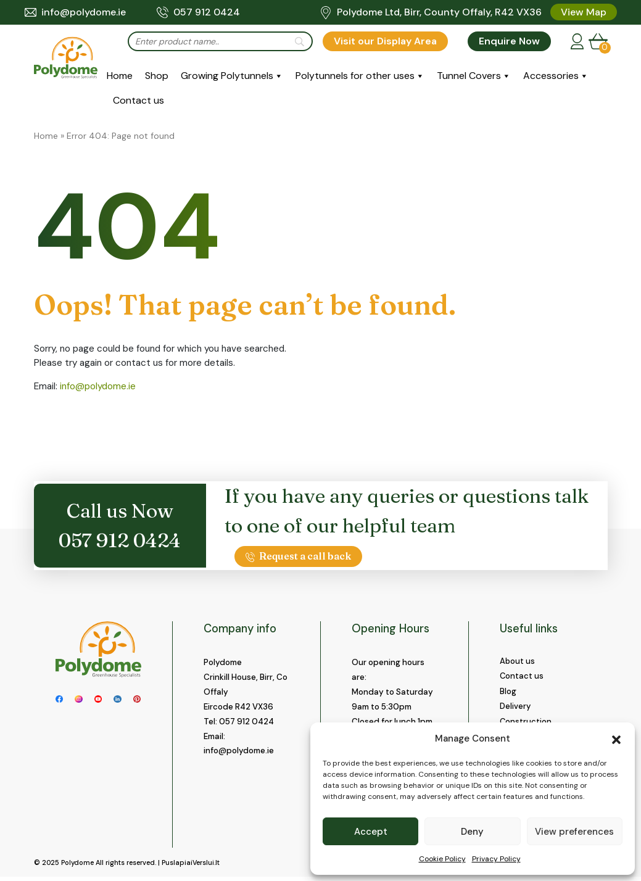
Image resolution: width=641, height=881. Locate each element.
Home (120, 75)
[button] (616, 738)
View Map (583, 12)
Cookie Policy (442, 859)
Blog (508, 692)
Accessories (551, 75)
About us (518, 661)
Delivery (515, 707)
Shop (156, 75)
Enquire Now (509, 41)
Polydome (77, 866)
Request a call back (299, 556)
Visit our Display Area (385, 41)
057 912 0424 (198, 12)
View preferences (574, 831)
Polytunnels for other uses (355, 75)
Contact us (138, 100)
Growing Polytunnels (227, 75)
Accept (370, 831)
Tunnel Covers (469, 75)
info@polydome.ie (75, 12)
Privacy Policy (496, 859)
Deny (472, 831)
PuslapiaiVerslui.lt (191, 866)
